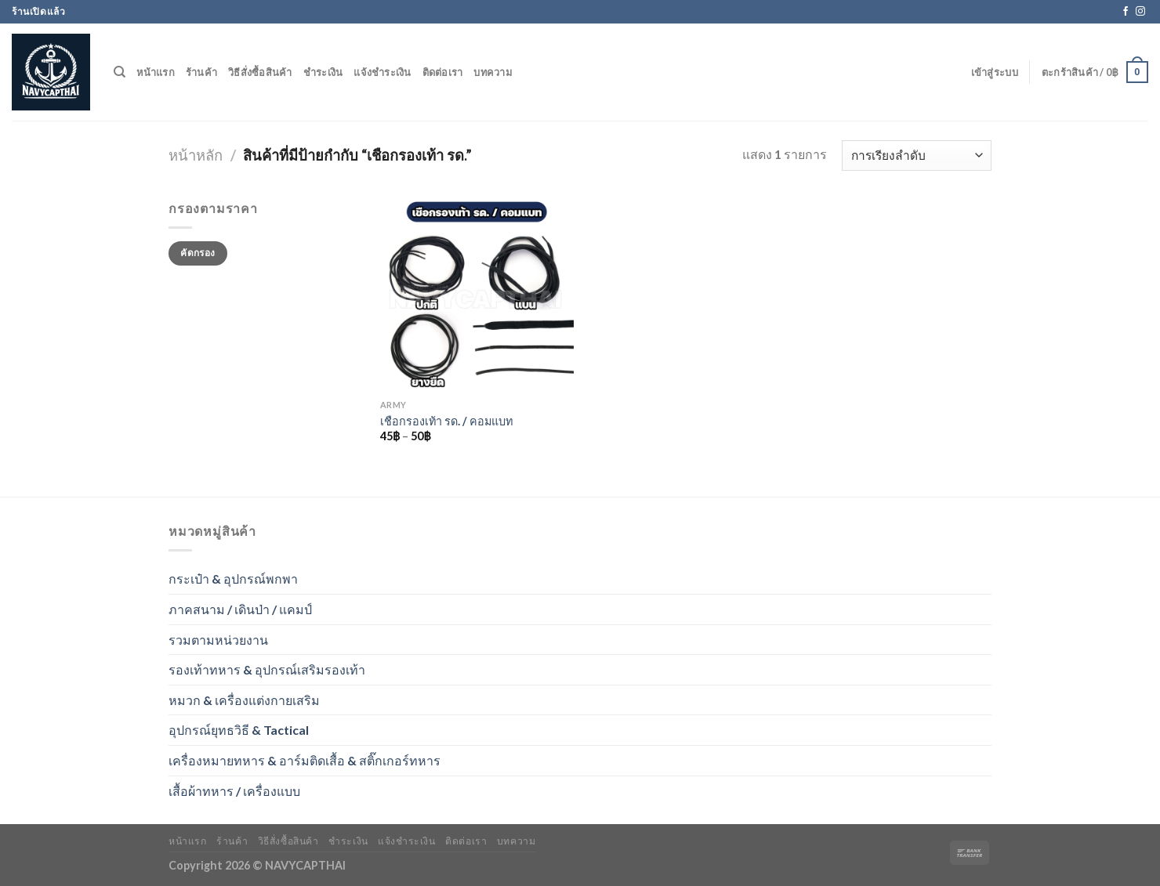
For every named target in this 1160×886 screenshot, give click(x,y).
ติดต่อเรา (442, 72)
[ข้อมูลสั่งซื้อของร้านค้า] (916, 155)
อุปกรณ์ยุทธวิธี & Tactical (239, 729)
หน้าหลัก (196, 155)
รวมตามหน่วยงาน (218, 639)
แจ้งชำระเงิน (382, 72)
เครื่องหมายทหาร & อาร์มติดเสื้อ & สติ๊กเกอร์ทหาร (304, 760)
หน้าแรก (155, 72)
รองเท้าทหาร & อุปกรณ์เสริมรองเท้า (267, 669)
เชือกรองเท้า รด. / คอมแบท (446, 421)
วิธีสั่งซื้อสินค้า (260, 72)
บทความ (492, 72)
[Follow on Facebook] (1125, 11)
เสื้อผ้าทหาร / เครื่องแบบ (234, 790)
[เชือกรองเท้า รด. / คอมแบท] (477, 295)
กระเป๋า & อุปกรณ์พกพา (233, 578)
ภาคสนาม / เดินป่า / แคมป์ (240, 609)
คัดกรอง (197, 253)
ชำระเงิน (323, 72)
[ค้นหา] (119, 72)
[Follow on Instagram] (1140, 11)
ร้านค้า (201, 72)
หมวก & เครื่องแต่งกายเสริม (244, 700)
